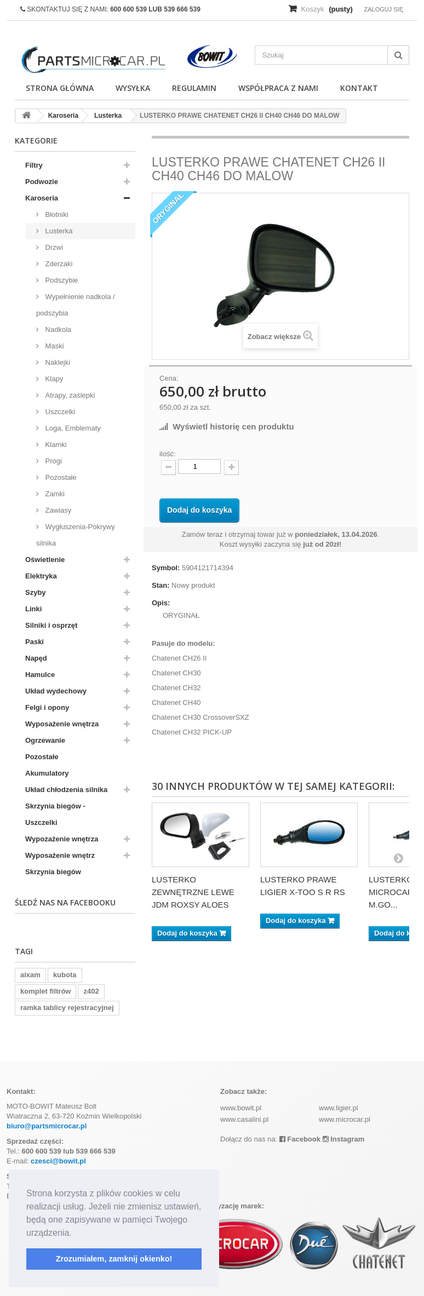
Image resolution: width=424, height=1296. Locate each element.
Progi (52, 461)
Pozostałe (60, 477)
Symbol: (166, 568)
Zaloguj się (383, 9)
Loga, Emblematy (72, 428)
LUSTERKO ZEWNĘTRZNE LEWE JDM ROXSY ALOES (193, 892)
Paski (34, 642)
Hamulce (40, 674)
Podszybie (60, 280)
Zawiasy (57, 510)
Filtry (34, 165)
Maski (53, 346)
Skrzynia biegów (53, 872)
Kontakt (359, 88)
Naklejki (56, 362)
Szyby (35, 592)
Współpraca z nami (278, 88)
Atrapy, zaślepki (69, 395)
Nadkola (57, 329)
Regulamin (194, 88)
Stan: (161, 585)
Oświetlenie (45, 559)
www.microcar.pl (344, 1119)
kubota (65, 975)
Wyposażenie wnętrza (62, 724)
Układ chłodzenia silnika (66, 789)
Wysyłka (133, 88)
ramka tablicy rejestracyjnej (67, 1007)
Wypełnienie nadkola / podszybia (75, 305)
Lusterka (57, 231)
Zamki (54, 494)
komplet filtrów (45, 991)
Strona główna (60, 88)
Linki (33, 609)
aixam (30, 975)
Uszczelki (59, 412)
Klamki (55, 444)
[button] (75, 1233)
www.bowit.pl (240, 1108)
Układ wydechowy (56, 691)
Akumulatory (46, 773)
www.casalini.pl (244, 1119)
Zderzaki (57, 264)
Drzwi (53, 247)
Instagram (344, 1139)
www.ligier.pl (338, 1108)
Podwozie (41, 181)
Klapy (53, 379)
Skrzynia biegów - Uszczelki (55, 814)
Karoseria (41, 198)
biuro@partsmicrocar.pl (47, 1126)
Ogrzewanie (45, 740)
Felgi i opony (47, 707)
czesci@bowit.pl (58, 1161)
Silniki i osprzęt (51, 625)
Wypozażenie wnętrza (61, 839)
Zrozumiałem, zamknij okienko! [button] (114, 1258)
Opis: (161, 603)
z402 (91, 991)
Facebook (299, 1139)
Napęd (36, 658)
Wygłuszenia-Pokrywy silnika (75, 535)
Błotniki (55, 214)
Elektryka (41, 576)
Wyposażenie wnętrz (60, 855)
